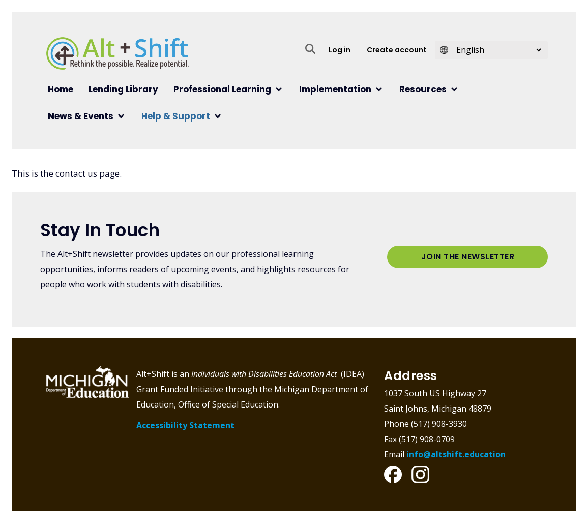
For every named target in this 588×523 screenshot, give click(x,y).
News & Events (80, 116)
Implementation (335, 89)
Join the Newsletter (468, 257)
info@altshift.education (456, 454)
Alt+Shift (117, 53)
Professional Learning (222, 89)
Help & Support (175, 116)
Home (60, 89)
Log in (339, 50)
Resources (423, 89)
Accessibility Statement (185, 425)
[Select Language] (495, 50)
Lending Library (123, 89)
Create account (397, 50)
